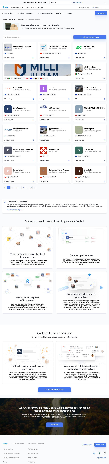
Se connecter (86, 445)
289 (31, 187)
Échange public (33, 453)
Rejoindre (54, 424)
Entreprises (12, 19)
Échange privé (33, 449)
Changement (77, 2)
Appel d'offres (32, 458)
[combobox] (60, 2)
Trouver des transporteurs (24, 13)
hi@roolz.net (84, 7)
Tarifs (70, 13)
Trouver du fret (7, 13)
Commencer (101, 13)
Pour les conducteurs (17, 7)
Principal (5, 19)
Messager (31, 462)
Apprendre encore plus (15, 210)
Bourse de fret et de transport (35, 7)
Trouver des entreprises (45, 13)
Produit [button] (60, 13)
